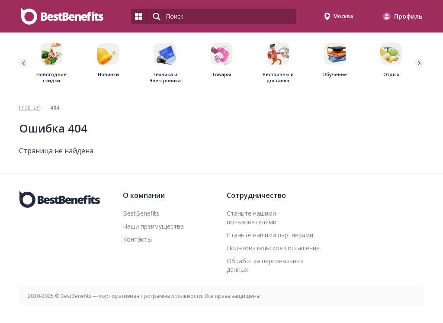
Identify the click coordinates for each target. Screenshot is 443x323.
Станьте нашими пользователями (251, 217)
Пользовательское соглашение (273, 248)
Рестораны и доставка (278, 77)
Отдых (391, 74)
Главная (29, 107)
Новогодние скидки (51, 77)
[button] (419, 63)
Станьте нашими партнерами (270, 235)
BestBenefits (141, 213)
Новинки (108, 74)
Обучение (334, 74)
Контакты (137, 239)
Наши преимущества (153, 226)
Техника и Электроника (165, 77)
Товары (221, 74)
